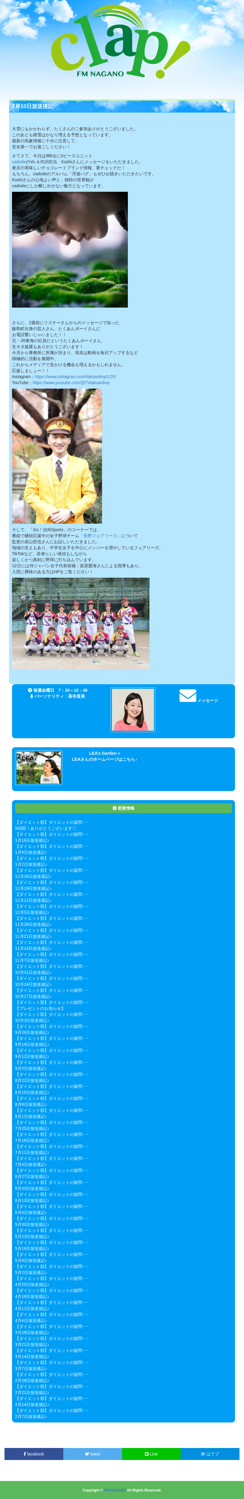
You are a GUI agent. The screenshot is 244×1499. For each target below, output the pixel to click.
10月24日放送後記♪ (33, 984)
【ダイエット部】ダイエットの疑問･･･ (52, 822)
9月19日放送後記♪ (32, 1044)
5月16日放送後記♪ (32, 1248)
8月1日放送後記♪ (31, 1116)
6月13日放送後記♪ (32, 1200)
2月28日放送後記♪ (32, 1380)
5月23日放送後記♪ (32, 1236)
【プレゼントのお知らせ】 (40, 1008)
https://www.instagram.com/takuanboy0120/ (75, 376)
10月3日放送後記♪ (32, 1020)
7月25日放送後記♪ (32, 1128)
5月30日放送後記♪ (32, 1224)
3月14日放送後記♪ (32, 1356)
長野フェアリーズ (100, 535)
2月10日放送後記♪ (34, 106)
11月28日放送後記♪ (33, 924)
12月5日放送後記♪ (32, 912)
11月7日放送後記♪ (32, 960)
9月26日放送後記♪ (32, 1032)
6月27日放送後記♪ (32, 1176)
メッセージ (198, 700)
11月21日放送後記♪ (33, 936)
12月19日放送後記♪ (33, 888)
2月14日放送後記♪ (32, 1404)
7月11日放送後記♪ (32, 1152)
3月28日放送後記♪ (32, 1332)
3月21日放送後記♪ (32, 1344)
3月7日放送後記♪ (31, 1368)
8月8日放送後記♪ (31, 1104)
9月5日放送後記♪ (31, 1068)
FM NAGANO (115, 1490)
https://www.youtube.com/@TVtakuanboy (71, 382)
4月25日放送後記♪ (32, 1284)
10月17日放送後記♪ (33, 996)
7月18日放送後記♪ (32, 1140)
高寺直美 (76, 696)
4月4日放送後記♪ (31, 1320)
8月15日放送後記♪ (32, 1092)
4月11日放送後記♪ (32, 1308)
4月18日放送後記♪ (32, 1296)
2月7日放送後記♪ (31, 1416)
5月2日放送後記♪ (31, 1272)
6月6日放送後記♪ (31, 1212)
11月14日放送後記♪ (33, 948)
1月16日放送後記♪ (32, 840)
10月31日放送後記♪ (33, 972)
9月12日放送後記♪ (32, 1056)
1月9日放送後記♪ (31, 852)
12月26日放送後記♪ (33, 876)
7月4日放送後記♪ (31, 1164)
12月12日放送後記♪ (33, 900)
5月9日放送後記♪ (31, 1260)
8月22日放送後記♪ (32, 1080)
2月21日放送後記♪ (32, 1392)
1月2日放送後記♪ (31, 864)
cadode (19, 161)
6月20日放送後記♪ (32, 1188)
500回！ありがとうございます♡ (46, 828)
